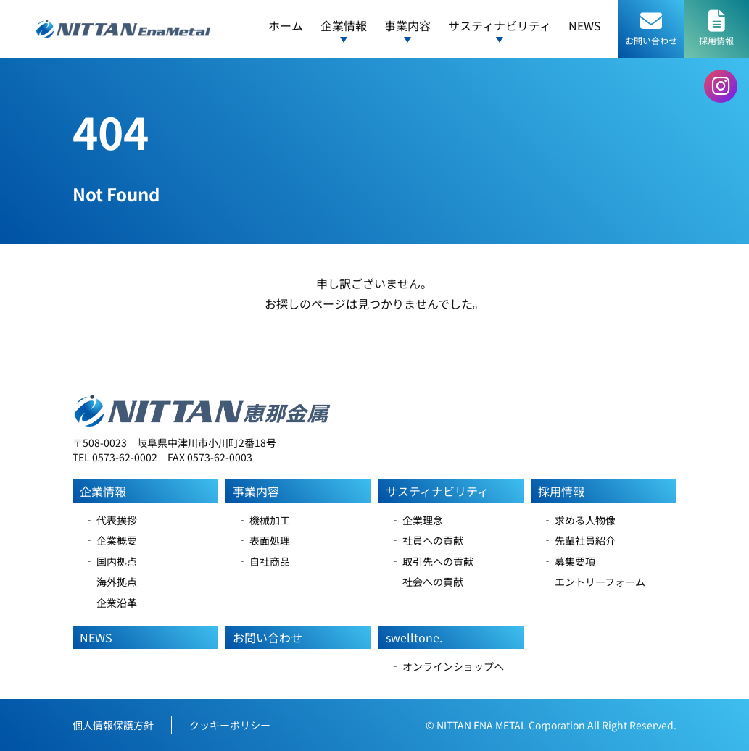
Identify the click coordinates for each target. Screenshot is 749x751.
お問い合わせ (267, 637)
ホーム (285, 25)
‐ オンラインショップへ (447, 666)
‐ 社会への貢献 (426, 581)
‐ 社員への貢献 (426, 540)
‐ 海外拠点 (110, 581)
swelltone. (414, 637)
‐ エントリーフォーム (593, 581)
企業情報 (103, 491)
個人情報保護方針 (113, 725)
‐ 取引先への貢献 (431, 561)
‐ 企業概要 (110, 540)
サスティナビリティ (437, 491)
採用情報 (561, 491)
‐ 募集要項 (568, 561)
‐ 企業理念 (416, 520)
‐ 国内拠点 (110, 561)
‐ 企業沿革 (110, 602)
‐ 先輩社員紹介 (579, 540)
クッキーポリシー (229, 725)
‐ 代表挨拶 (110, 520)
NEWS (584, 25)
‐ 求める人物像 (579, 520)
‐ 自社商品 (263, 561)
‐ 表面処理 (263, 540)
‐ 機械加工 (263, 520)
